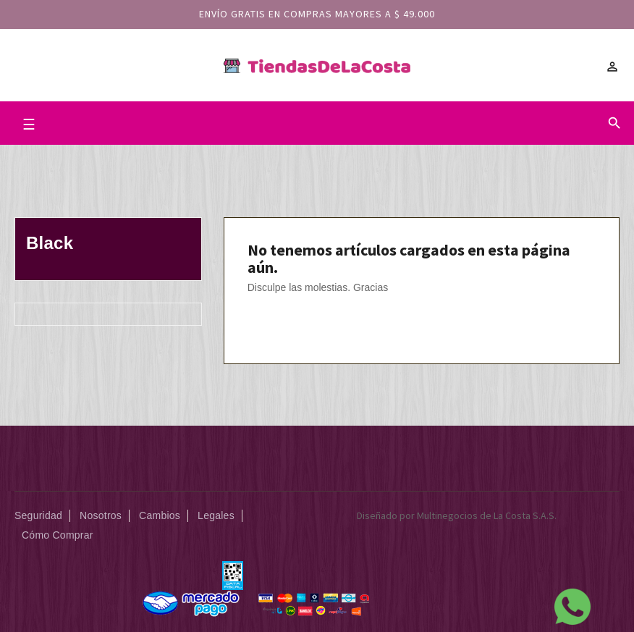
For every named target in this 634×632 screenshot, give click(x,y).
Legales (216, 515)
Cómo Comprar (57, 535)
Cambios (159, 515)
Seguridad (38, 515)
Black (49, 243)
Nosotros (101, 515)
